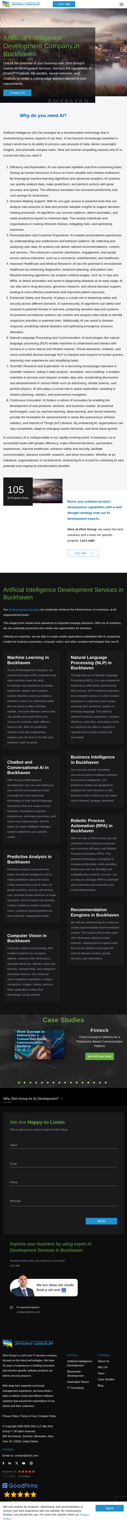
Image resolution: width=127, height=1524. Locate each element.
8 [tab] (59, 1082)
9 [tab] (65, 1082)
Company (104, 1355)
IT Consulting (75, 1387)
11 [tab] (77, 1082)
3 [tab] (30, 1082)
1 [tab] (19, 1082)
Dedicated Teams (78, 1381)
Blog (100, 1385)
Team (101, 1373)
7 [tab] (53, 1082)
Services (72, 1355)
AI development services (24, 609)
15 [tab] (100, 1082)
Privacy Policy (10, 1416)
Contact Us (17, 92)
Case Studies (106, 1379)
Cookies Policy (47, 1416)
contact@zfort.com (28, 1312)
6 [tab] (48, 1082)
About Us (103, 1361)
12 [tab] (82, 1082)
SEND (101, 1221)
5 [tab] (42, 1082)
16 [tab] (105, 1082)
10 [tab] (71, 1082)
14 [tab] (94, 1082)
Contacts (8, 1449)
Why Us (103, 1367)
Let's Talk (64, 4)
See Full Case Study (99, 1056)
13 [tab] (88, 1082)
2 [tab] (24, 1082)
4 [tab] (36, 1082)
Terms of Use (29, 1416)
